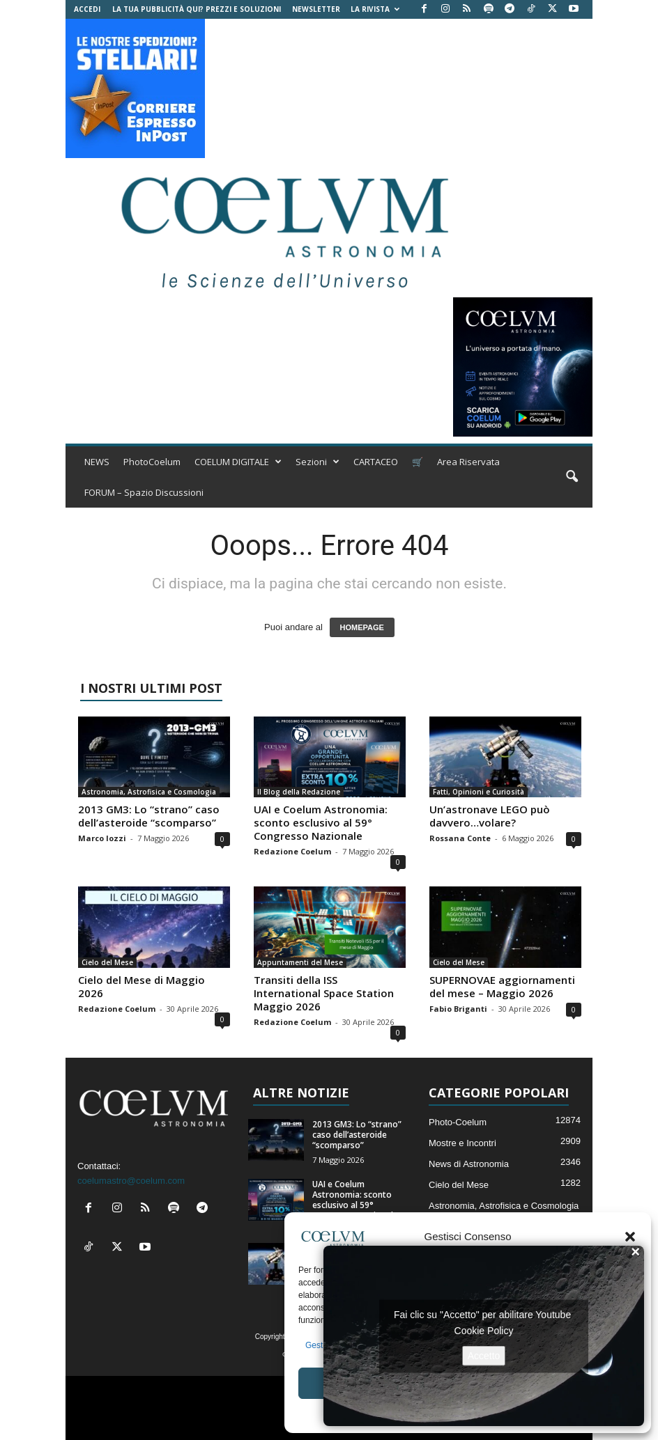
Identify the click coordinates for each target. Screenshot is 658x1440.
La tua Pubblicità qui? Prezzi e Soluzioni (196, 9)
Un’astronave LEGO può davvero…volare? (489, 815)
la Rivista (375, 9)
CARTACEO (375, 461)
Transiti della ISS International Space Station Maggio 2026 (324, 993)
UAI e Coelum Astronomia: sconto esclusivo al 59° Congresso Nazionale (321, 822)
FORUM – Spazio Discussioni (144, 492)
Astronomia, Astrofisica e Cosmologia (149, 792)
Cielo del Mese (107, 962)
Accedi (87, 9)
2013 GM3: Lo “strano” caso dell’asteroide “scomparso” (149, 815)
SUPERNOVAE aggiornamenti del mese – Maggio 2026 (502, 986)
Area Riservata (468, 461)
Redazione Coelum (292, 851)
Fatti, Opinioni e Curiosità (478, 792)
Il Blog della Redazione (298, 792)
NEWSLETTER (316, 9)
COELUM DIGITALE (238, 461)
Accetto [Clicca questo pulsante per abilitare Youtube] (484, 1355)
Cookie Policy (484, 1330)
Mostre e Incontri (462, 1143)
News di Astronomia (469, 1164)
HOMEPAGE (362, 627)
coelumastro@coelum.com (131, 1180)
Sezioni (317, 461)
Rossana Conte (460, 838)
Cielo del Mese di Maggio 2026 (141, 986)
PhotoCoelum (152, 461)
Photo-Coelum (458, 1122)
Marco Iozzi (102, 838)
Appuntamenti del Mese (300, 962)
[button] (630, 1237)
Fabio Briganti (458, 1008)
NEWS (96, 461)
